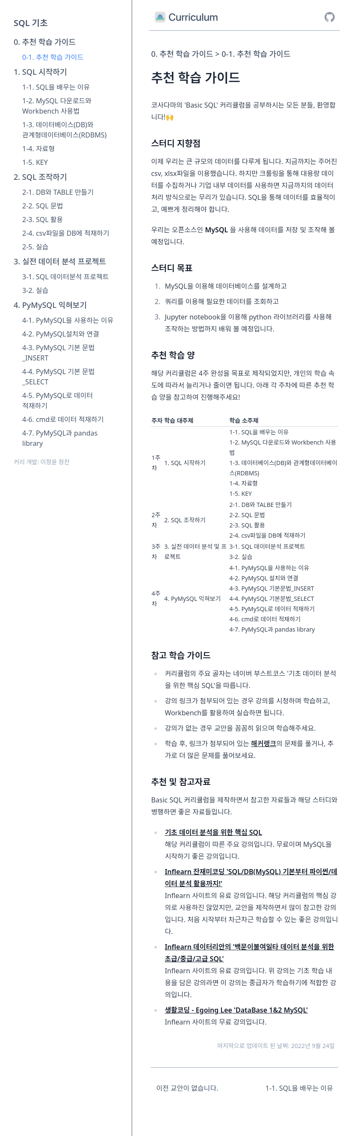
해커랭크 (263, 743)
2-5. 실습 (35, 247)
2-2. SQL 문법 (42, 206)
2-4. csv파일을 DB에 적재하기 (65, 233)
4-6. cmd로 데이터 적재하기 (62, 419)
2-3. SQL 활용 (42, 219)
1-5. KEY (35, 162)
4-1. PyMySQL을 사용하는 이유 (67, 320)
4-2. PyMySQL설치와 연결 (60, 334)
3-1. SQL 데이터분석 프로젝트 (65, 276)
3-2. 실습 (35, 290)
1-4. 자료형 (38, 148)
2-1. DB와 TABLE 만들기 (58, 192)
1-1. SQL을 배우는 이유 (56, 87)
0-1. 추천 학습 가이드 (52, 57)
